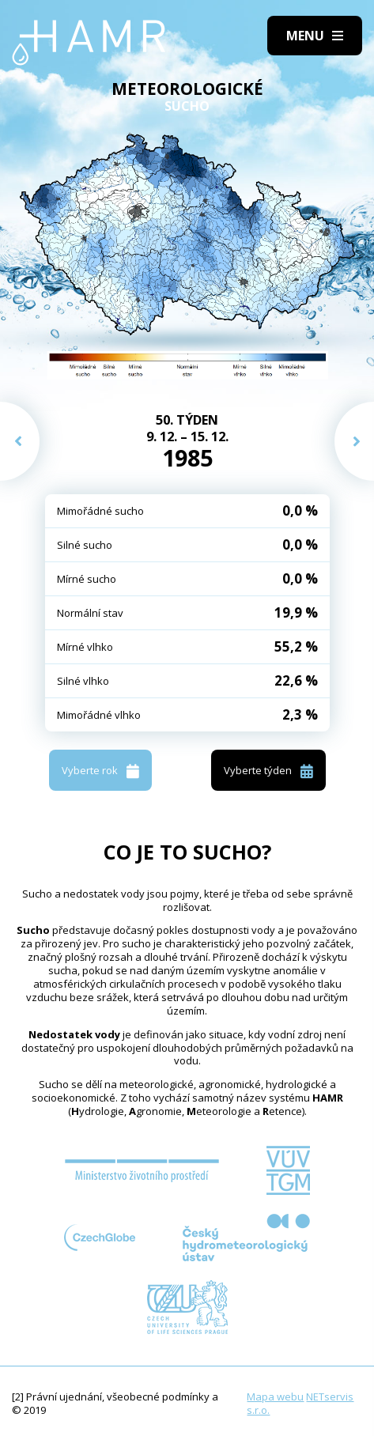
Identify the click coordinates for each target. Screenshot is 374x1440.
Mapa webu (275, 1396)
